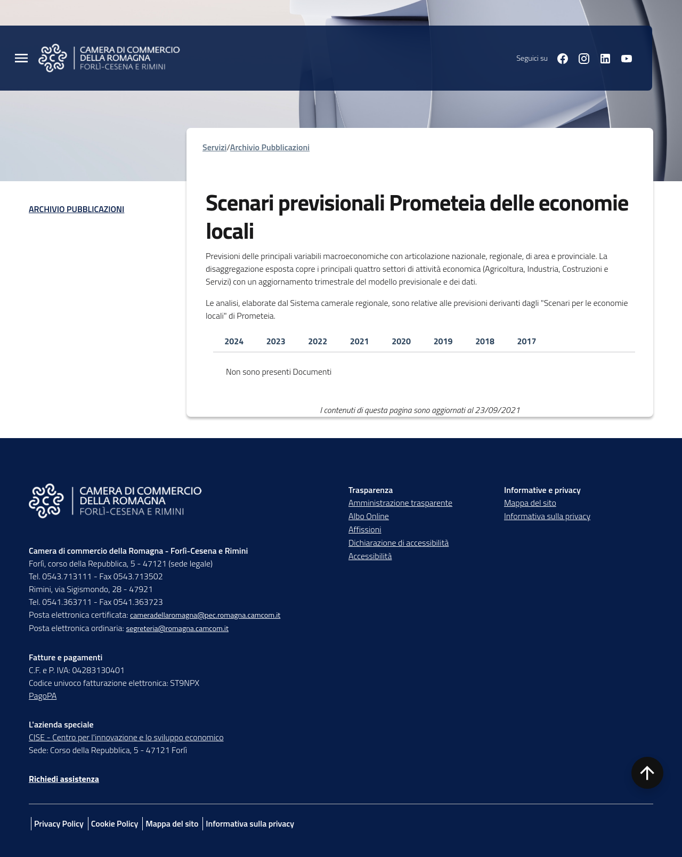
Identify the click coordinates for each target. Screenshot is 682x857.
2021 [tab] (359, 341)
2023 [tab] (276, 341)
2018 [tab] (484, 341)
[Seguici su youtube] (622, 57)
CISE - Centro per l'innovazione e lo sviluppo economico (126, 737)
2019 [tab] (443, 341)
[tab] (234, 341)
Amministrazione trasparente (400, 502)
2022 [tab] (317, 341)
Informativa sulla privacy (547, 516)
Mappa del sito (530, 502)
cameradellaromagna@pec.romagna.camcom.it (205, 615)
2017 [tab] (527, 341)
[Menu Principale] (21, 58)
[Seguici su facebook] (558, 57)
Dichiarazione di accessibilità (398, 542)
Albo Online (368, 516)
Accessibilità (370, 555)
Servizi (214, 147)
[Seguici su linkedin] (601, 57)
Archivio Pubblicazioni (76, 209)
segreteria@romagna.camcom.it (177, 628)
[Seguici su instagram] (579, 57)
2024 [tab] (233, 341)
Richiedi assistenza (64, 778)
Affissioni (364, 529)
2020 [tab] (401, 341)
